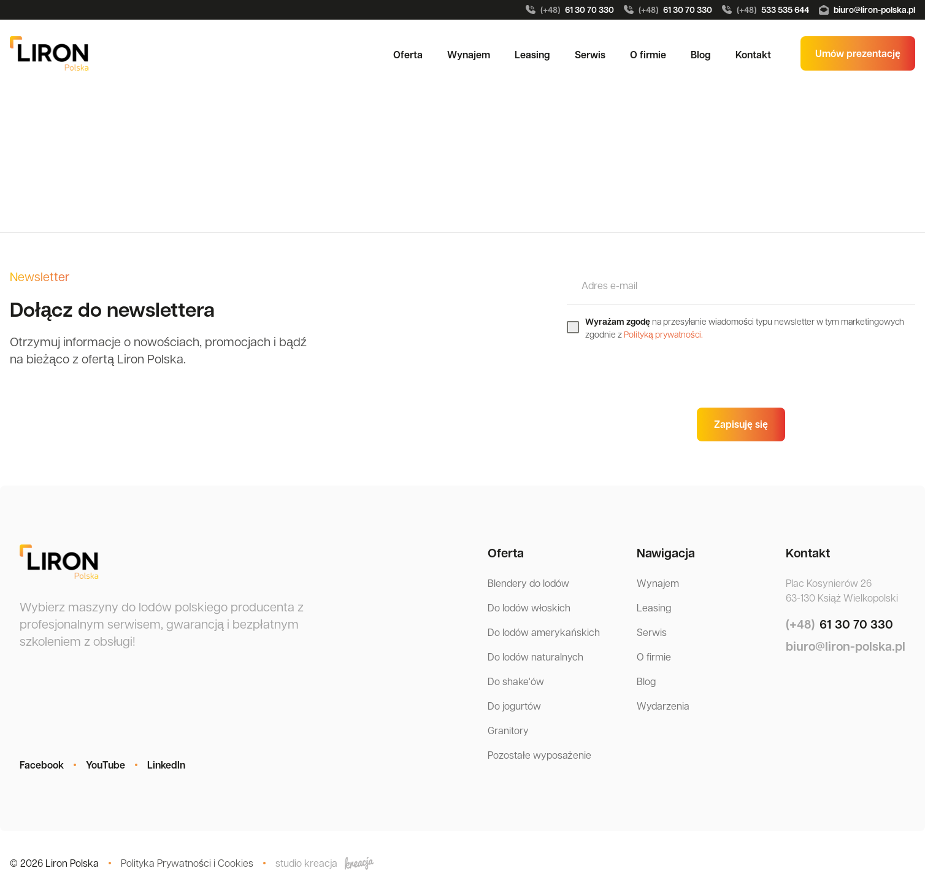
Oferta (408, 54)
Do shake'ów (516, 681)
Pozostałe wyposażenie (539, 754)
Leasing (532, 54)
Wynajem (468, 54)
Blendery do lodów (528, 582)
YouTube (105, 765)
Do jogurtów (514, 705)
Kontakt (753, 54)
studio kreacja (324, 863)
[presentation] (660, 374)
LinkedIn (166, 765)
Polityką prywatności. (663, 333)
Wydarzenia (663, 705)
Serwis (590, 54)
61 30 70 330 (570, 10)
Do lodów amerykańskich (544, 632)
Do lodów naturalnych (535, 656)
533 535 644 (765, 10)
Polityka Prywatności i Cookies (187, 862)
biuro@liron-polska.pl (867, 9)
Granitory (508, 730)
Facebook (42, 765)
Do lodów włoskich (529, 607)
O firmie (648, 54)
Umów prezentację (857, 53)
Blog (701, 54)
